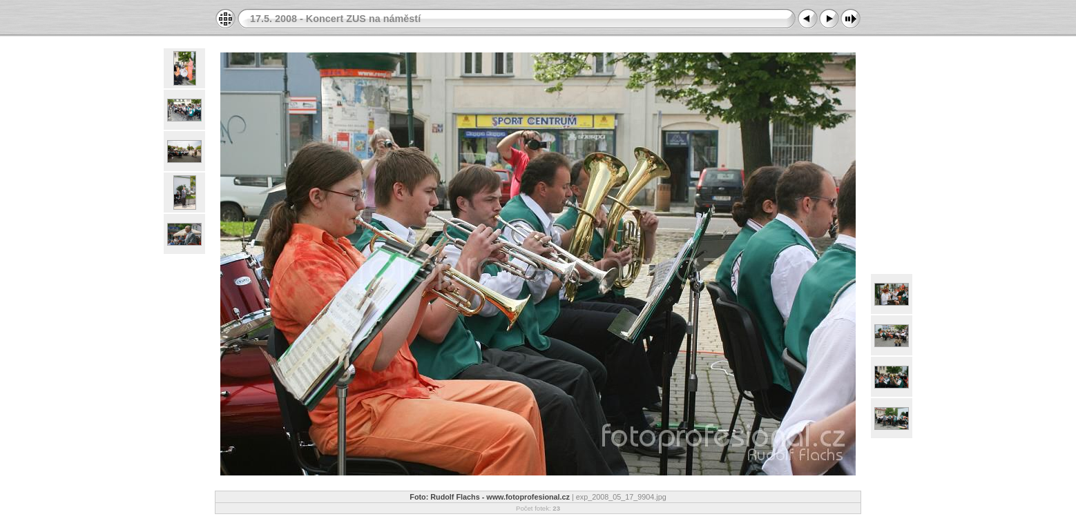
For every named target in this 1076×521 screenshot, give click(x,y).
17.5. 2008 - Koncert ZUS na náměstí (335, 18)
